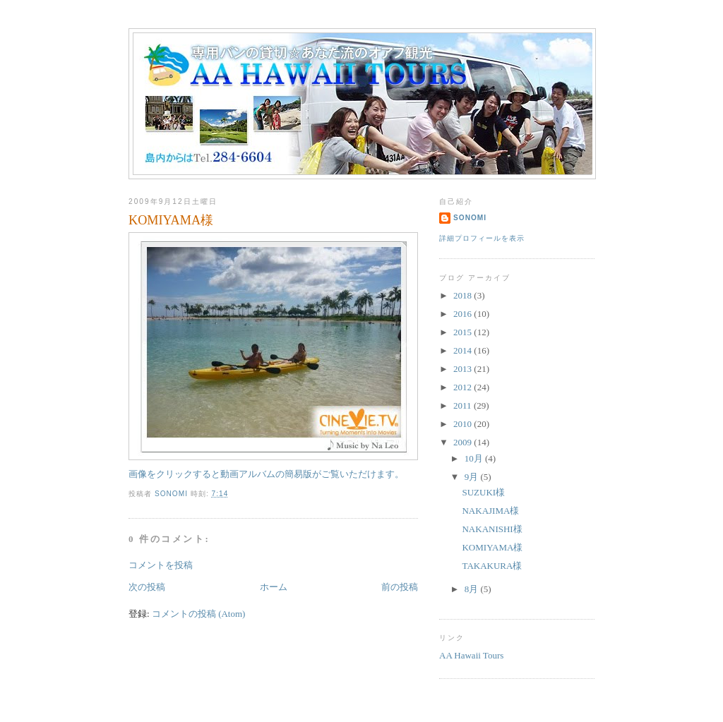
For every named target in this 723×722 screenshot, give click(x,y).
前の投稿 (399, 587)
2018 (463, 295)
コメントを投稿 (161, 565)
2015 (463, 332)
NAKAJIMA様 (490, 510)
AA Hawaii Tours (471, 655)
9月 (473, 476)
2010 (463, 424)
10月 (475, 458)
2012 (463, 387)
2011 (463, 405)
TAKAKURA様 (492, 565)
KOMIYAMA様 (492, 547)
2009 (463, 442)
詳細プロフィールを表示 (482, 238)
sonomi (469, 218)
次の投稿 (147, 587)
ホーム (273, 587)
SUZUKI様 (483, 492)
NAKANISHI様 (492, 529)
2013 (463, 368)
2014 (463, 350)
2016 (463, 313)
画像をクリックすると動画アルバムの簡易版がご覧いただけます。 (273, 355)
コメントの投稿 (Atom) (199, 613)
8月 (473, 589)
